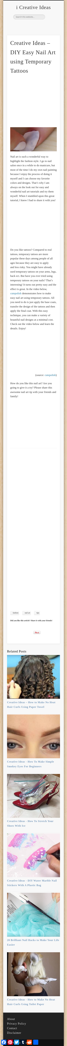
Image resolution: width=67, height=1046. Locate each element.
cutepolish (15, 293)
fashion (15, 613)
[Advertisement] (37, 100)
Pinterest (33, 24)
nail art (27, 613)
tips (38, 613)
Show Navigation (52, 28)
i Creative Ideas (33, 7)
